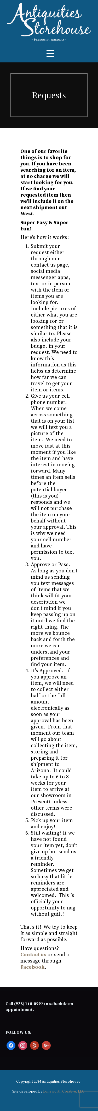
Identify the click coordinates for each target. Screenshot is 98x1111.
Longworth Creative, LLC (63, 1091)
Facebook (32, 967)
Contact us (33, 955)
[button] (50, 53)
